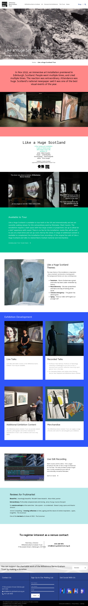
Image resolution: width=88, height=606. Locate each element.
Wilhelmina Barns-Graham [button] (32, 4)
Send (34, 595)
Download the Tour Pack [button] (18, 243)
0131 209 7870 (58, 544)
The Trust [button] (62, 4)
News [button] (68, 4)
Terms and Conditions (64, 603)
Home (34, 62)
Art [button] (42, 4)
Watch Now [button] (51, 476)
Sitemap (82, 603)
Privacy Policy (75, 603)
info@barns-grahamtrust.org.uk (59, 546)
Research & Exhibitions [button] (51, 4)
